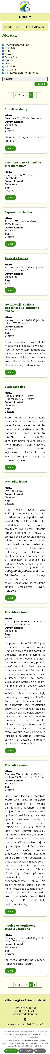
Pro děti (10, 66)
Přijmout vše (11, 1051)
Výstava (10, 47)
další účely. (34, 1037)
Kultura (27, 27)
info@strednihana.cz (25, 1014)
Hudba (9, 60)
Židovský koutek (16, 258)
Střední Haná (12, 27)
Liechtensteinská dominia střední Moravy (23, 164)
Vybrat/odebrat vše (17, 44)
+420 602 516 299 (25, 1011)
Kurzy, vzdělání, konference (21, 72)
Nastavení (39, 1051)
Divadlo (10, 54)
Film (8, 51)
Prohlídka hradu (16, 481)
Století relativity (16, 109)
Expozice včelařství (18, 212)
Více (10, 148)
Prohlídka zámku (16, 612)
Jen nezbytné (26, 1051)
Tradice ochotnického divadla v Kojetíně (20, 927)
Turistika (10, 69)
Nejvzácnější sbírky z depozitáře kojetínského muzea (22, 308)
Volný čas (11, 57)
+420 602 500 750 (25, 1008)
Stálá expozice (15, 386)
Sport (8, 63)
